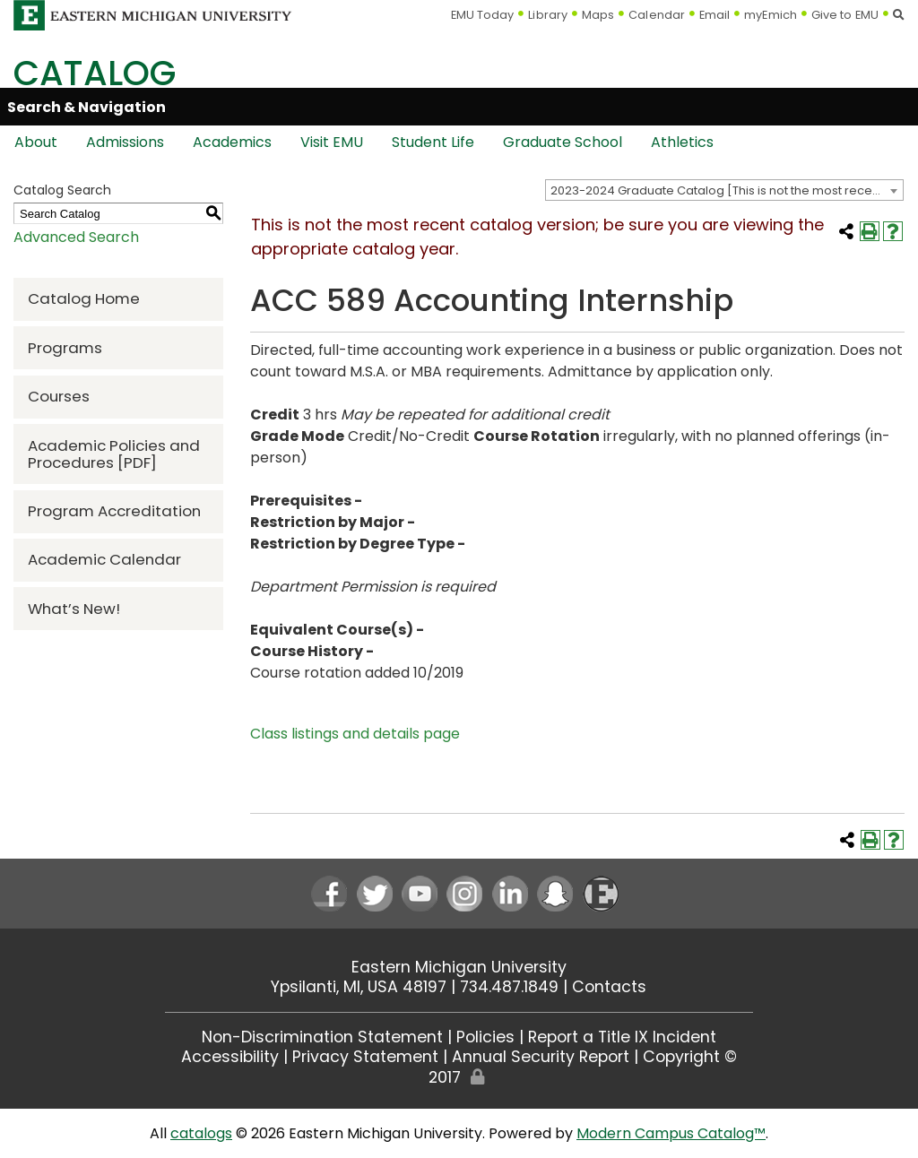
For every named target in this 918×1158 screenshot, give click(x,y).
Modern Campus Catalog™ (671, 1133)
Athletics (682, 142)
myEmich (770, 14)
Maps (598, 14)
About (35, 142)
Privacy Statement (365, 1056)
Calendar (656, 14)
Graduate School (562, 142)
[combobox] (724, 190)
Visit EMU (331, 142)
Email (715, 14)
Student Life (433, 142)
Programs (65, 348)
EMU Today (483, 14)
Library (547, 14)
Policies (485, 1037)
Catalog (94, 73)
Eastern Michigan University (459, 967)
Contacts (609, 987)
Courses (59, 396)
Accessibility (230, 1056)
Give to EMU (845, 14)
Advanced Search (76, 237)
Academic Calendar (104, 559)
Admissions (125, 142)
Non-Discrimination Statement (322, 1037)
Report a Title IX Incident (622, 1037)
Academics (232, 142)
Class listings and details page (355, 733)
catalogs (201, 1133)
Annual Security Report (540, 1056)
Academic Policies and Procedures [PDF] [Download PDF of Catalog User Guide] (114, 454)
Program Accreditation (114, 511)
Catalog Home (84, 298)
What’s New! (74, 608)
